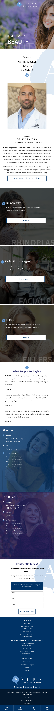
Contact (27, 671)
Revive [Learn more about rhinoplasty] (26, 220)
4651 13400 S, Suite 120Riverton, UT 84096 (27, 628)
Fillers (27, 668)
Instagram (27, 687)
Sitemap (27, 703)
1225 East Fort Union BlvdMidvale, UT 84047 (27, 644)
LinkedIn (36, 687)
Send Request (27, 611)
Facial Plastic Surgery (27, 665)
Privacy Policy (27, 697)
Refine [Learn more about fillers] (26, 337)
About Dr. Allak (27, 662)
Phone (13, 604)
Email (13, 598)
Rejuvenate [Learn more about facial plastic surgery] (25, 279)
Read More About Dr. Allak (27, 178)
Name (13, 592)
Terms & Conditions (27, 700)
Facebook (18, 687)
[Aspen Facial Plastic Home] (27, 5)
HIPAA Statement (27, 694)
